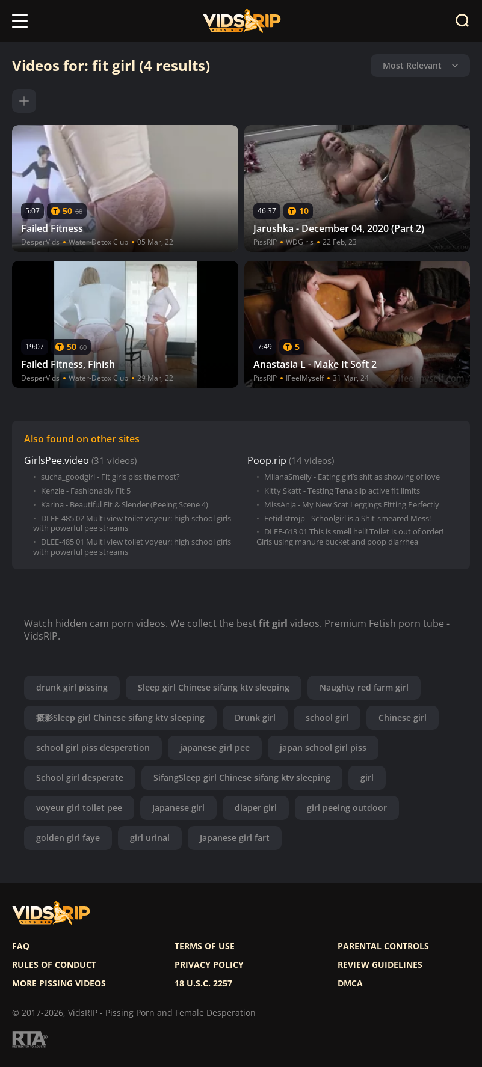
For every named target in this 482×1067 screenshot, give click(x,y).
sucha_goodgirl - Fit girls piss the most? (110, 477)
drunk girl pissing (72, 687)
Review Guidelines (380, 964)
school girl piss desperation (93, 747)
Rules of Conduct (54, 964)
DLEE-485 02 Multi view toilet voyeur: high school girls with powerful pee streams (132, 523)
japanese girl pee (215, 747)
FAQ (20, 946)
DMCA (350, 983)
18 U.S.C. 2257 (203, 983)
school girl (327, 717)
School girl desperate (79, 777)
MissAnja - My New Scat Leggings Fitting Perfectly (351, 505)
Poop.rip (266, 460)
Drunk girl (255, 717)
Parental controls (383, 946)
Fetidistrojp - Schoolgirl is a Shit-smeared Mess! (347, 518)
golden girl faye (68, 837)
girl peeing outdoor (347, 807)
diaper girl (256, 807)
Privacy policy (209, 964)
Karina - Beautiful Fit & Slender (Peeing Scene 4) (124, 505)
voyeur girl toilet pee (79, 807)
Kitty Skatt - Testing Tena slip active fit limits (342, 491)
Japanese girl (178, 807)
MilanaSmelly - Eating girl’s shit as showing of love (352, 477)
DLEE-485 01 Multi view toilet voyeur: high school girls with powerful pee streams (132, 547)
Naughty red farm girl (364, 687)
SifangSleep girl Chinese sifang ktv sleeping (241, 777)
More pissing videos (59, 983)
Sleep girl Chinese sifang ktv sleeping (213, 687)
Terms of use (205, 946)
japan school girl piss (323, 747)
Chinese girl (402, 717)
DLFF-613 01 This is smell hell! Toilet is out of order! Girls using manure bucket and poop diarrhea (349, 537)
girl (367, 777)
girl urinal (150, 837)
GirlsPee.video (56, 460)
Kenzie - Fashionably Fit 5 (86, 491)
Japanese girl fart (235, 837)
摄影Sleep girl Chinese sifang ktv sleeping (120, 717)
